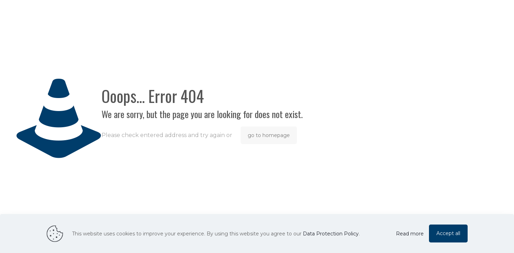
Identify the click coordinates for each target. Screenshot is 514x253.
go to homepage (269, 135)
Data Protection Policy (331, 234)
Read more (410, 234)
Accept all (448, 233)
